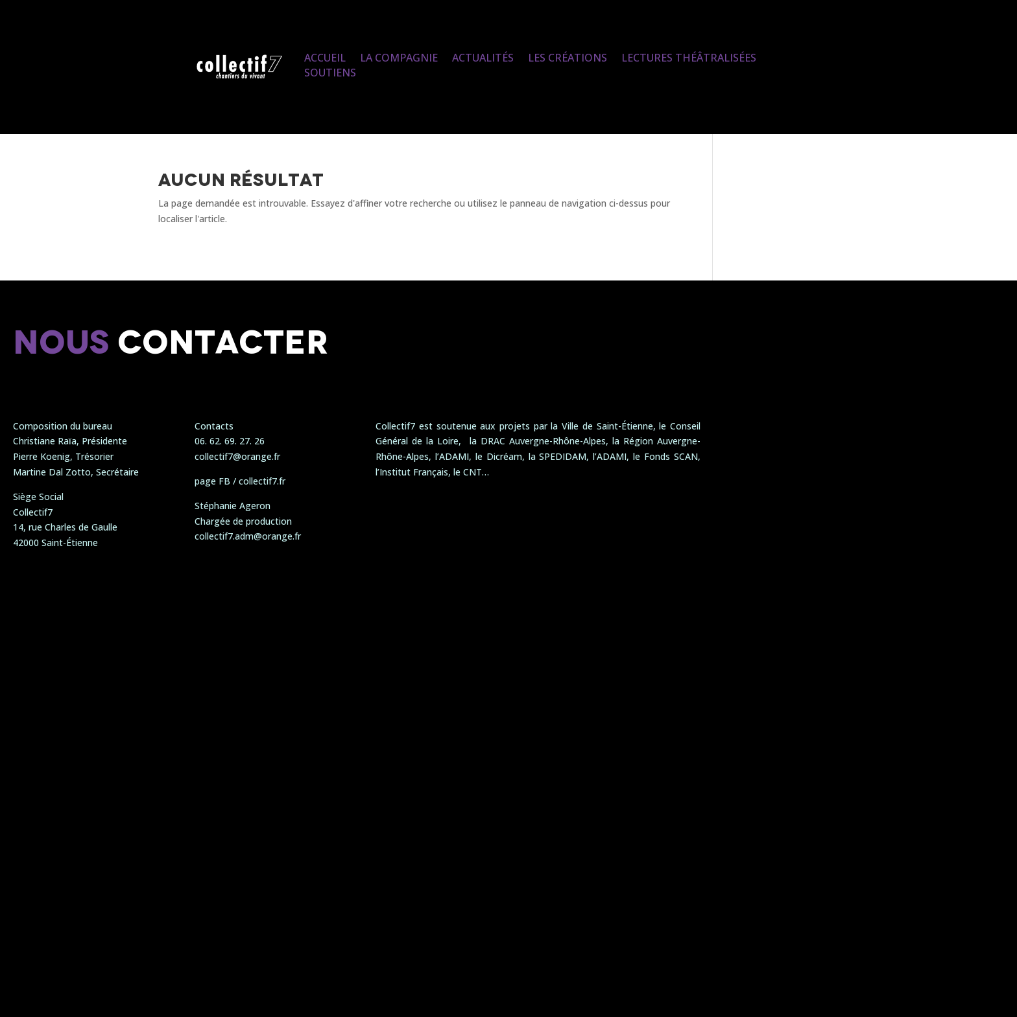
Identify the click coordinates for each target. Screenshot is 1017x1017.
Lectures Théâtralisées (688, 57)
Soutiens (330, 72)
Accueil (325, 57)
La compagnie (399, 57)
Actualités (483, 57)
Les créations (567, 57)
